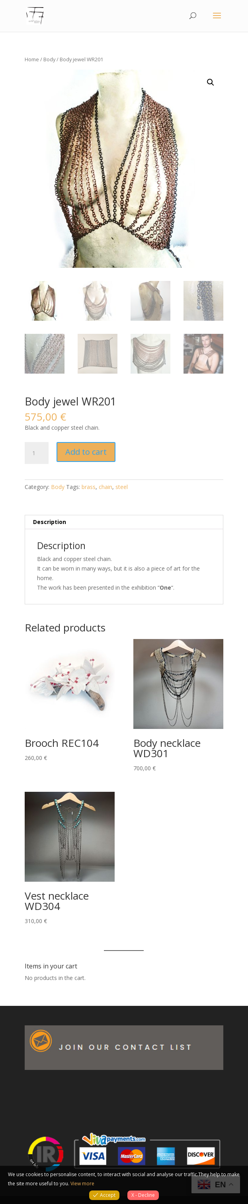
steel (121, 487)
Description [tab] (49, 522)
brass (89, 487)
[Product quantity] (37, 453)
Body (49, 59)
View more (82, 1183)
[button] (210, 82)
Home (32, 59)
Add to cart (86, 451)
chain (105, 487)
